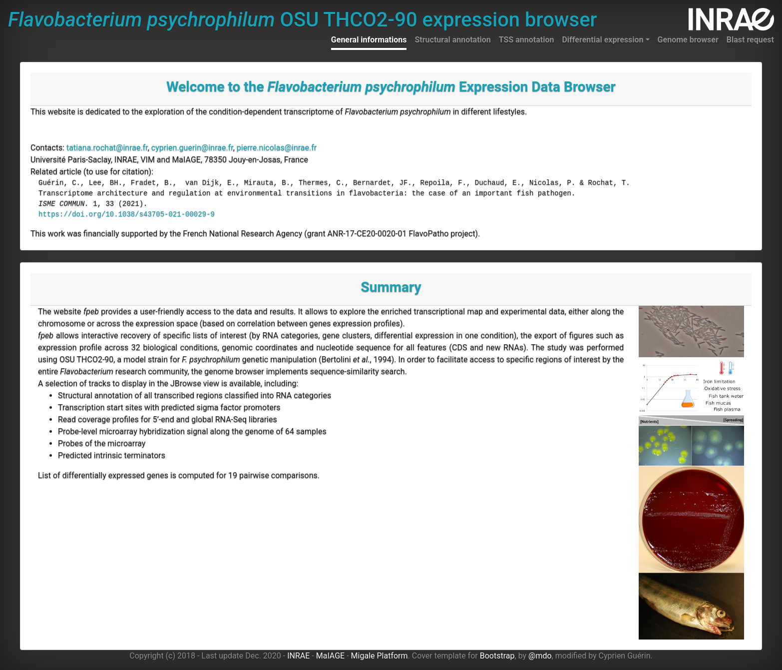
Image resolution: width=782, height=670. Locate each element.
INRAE (298, 656)
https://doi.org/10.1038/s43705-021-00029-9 (126, 214)
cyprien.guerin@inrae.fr (192, 147)
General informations (369, 39)
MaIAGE (330, 656)
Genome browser (688, 39)
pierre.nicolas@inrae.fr (277, 147)
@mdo (540, 656)
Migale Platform (379, 656)
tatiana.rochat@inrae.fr (107, 147)
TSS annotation (526, 39)
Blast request (750, 39)
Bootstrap (497, 656)
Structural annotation (452, 39)
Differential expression (602, 39)
